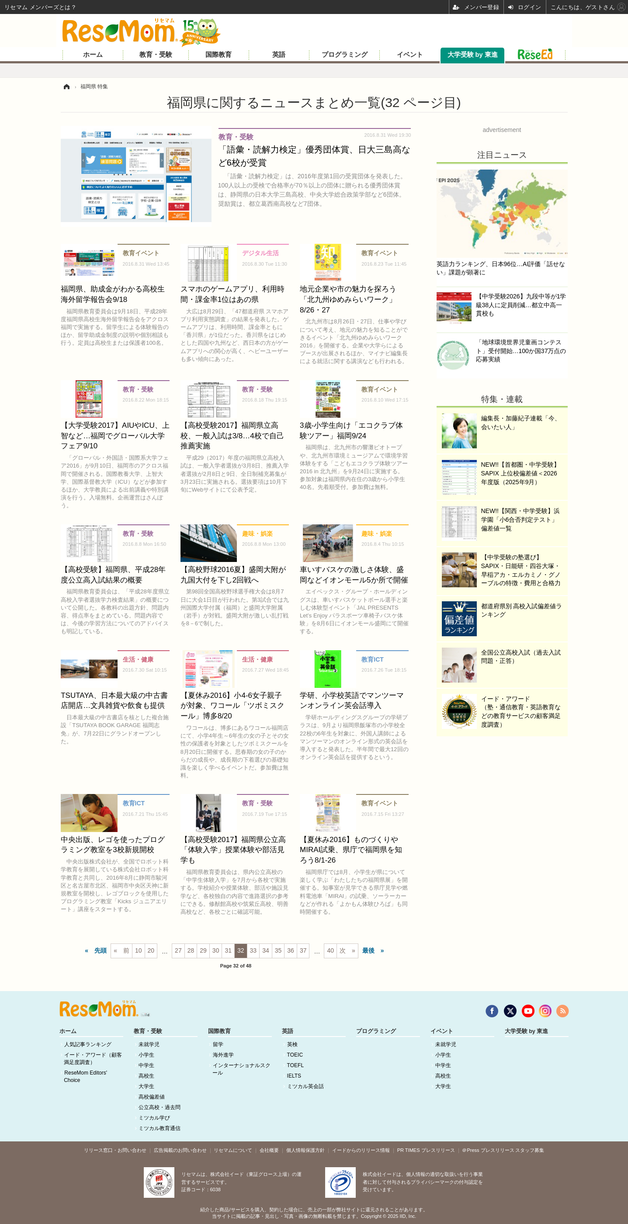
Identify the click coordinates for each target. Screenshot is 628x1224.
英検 (292, 1044)
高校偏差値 (152, 1097)
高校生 (146, 1076)
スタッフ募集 (529, 1150)
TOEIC (295, 1055)
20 (151, 950)
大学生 (146, 1086)
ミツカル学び (154, 1118)
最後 (368, 950)
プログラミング (345, 54)
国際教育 (218, 54)
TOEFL (295, 1065)
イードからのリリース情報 (361, 1150)
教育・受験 (155, 54)
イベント (410, 54)
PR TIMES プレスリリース (426, 1150)
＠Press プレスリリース (488, 1150)
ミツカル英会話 (305, 1086)
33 (253, 950)
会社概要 (269, 1150)
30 (215, 950)
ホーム (93, 54)
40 (330, 950)
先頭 (100, 950)
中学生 (146, 1065)
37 (303, 950)
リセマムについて (233, 1150)
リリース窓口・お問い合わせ (115, 1150)
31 (228, 950)
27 (178, 950)
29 (203, 950)
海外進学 (223, 1055)
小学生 (146, 1055)
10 (138, 950)
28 (190, 950)
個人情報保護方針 (305, 1150)
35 (278, 950)
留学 (218, 1044)
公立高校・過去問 (159, 1107)
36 (290, 950)
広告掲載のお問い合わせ (180, 1150)
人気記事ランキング (87, 1044)
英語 (278, 54)
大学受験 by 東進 (473, 54)
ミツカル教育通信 (159, 1128)
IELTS (294, 1076)
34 (265, 950)
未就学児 (149, 1044)
